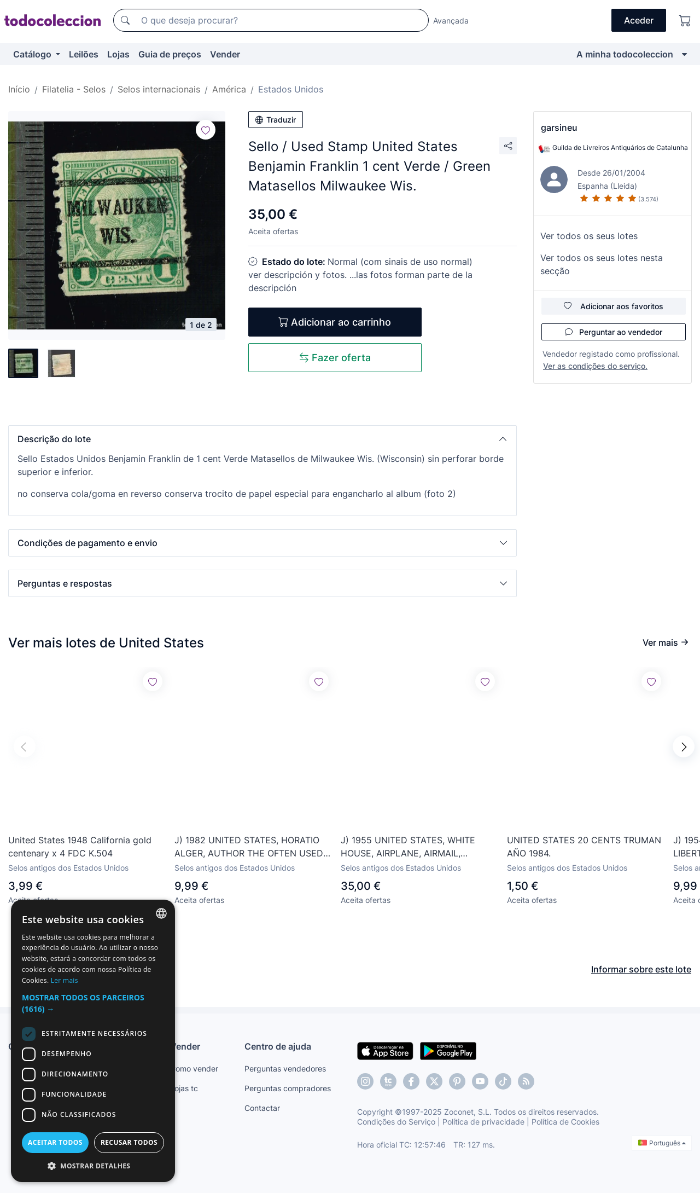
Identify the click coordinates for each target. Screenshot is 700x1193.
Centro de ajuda (277, 1046)
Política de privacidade (483, 1121)
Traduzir (275, 119)
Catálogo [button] (33, 54)
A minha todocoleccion (624, 54)
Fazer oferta (335, 357)
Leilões (83, 54)
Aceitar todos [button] (55, 1142)
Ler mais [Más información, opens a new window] (64, 980)
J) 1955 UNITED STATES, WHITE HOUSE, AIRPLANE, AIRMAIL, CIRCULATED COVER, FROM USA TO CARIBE (417, 847)
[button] (263, 438)
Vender (225, 54)
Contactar (262, 1108)
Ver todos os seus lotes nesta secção (601, 264)
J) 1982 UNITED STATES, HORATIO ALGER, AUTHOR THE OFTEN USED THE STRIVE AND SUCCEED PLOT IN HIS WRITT (251, 847)
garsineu (559, 127)
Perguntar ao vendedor (613, 332)
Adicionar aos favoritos (613, 306)
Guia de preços (169, 54)
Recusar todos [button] (129, 1142)
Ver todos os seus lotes (589, 235)
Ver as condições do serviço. (595, 365)
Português (662, 1143)
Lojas (118, 54)
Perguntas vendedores (285, 1068)
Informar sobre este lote (641, 969)
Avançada (451, 20)
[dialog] (93, 1041)
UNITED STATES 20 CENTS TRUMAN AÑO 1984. (584, 847)
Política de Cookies (565, 1121)
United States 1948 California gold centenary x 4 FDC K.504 (79, 847)
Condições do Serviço (396, 1121)
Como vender (194, 1068)
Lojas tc (184, 1088)
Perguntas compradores (287, 1088)
